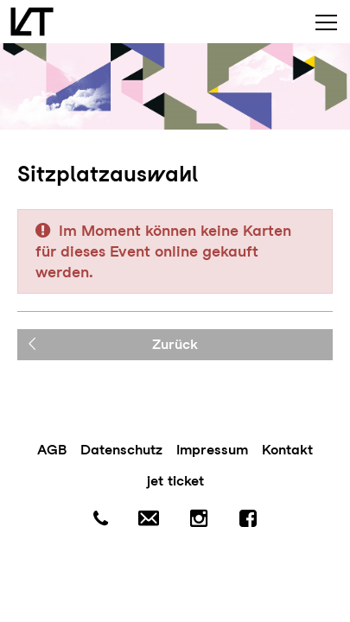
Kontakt (287, 449)
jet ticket (175, 481)
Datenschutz (121, 449)
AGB (52, 449)
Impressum (212, 449)
